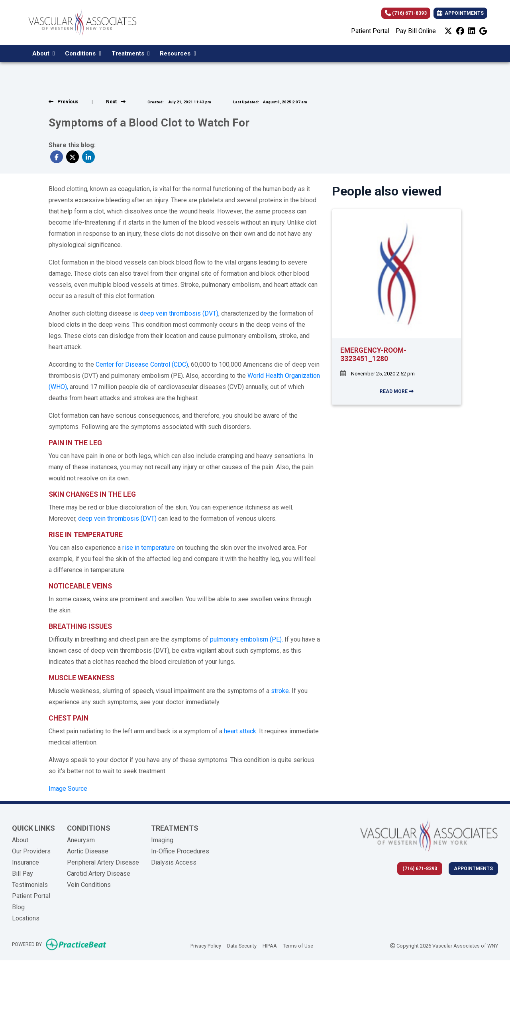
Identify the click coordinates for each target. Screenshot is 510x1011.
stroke (280, 691)
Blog (18, 907)
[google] (483, 31)
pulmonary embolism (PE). (246, 639)
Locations (25, 918)
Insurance (25, 862)
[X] (448, 31)
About (20, 840)
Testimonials (30, 885)
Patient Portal (370, 31)
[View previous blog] (63, 102)
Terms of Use (298, 945)
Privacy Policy (205, 945)
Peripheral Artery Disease (103, 862)
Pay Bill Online (416, 31)
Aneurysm (81, 840)
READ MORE (397, 391)
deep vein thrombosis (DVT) (179, 313)
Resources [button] (178, 53)
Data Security (242, 945)
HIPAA (270, 945)
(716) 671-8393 (406, 13)
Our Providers (31, 851)
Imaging (162, 840)
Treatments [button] (130, 53)
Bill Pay (22, 873)
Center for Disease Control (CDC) (142, 364)
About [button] (43, 53)
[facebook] (460, 31)
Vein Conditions (89, 885)
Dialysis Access (173, 862)
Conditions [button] (83, 53)
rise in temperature (148, 547)
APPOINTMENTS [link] (460, 13)
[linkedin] (471, 31)
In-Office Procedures (180, 851)
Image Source (68, 788)
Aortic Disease (87, 851)
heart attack (240, 731)
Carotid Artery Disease (98, 873)
